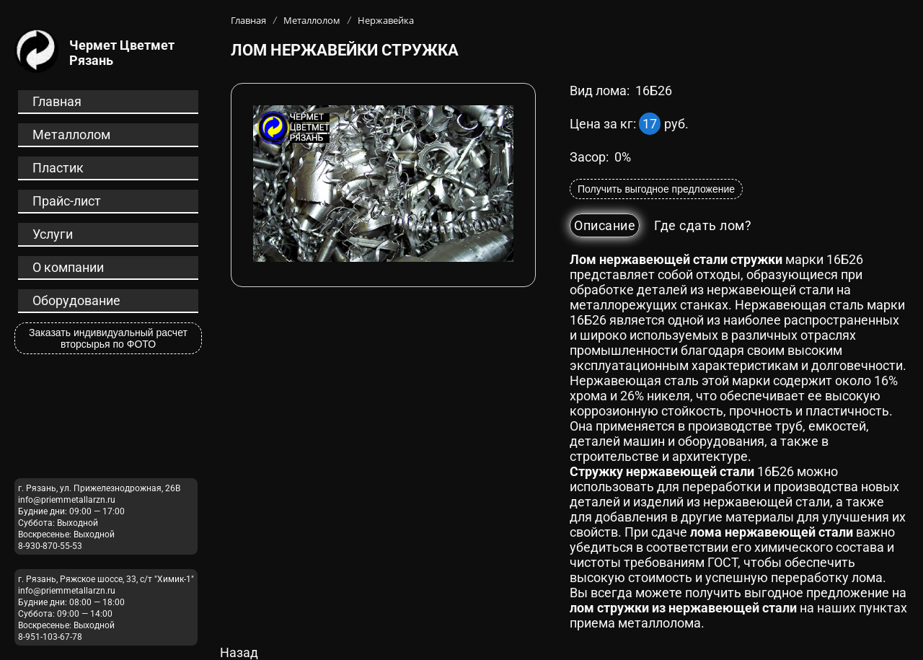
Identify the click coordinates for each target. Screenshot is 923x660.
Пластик (58, 167)
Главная (56, 101)
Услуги (52, 234)
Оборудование (76, 300)
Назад (239, 652)
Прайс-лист (66, 200)
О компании (68, 267)
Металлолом (71, 134)
